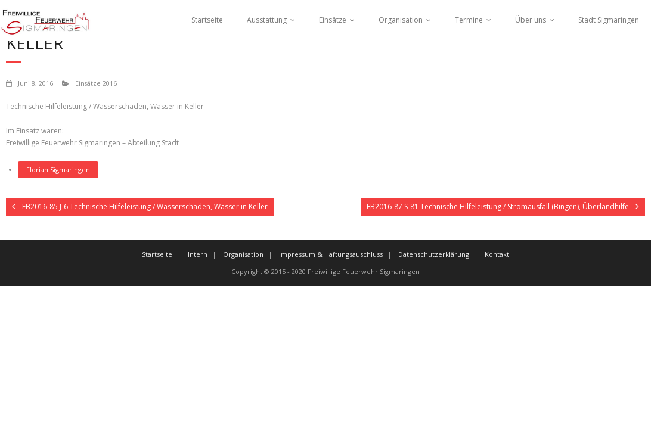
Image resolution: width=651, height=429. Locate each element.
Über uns (530, 20)
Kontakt (497, 254)
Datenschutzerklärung (433, 254)
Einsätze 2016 (96, 83)
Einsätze (332, 20)
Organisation (401, 20)
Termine (469, 20)
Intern (197, 254)
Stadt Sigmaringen (608, 20)
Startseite (207, 20)
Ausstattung (267, 20)
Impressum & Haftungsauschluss (331, 254)
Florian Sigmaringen (58, 169)
